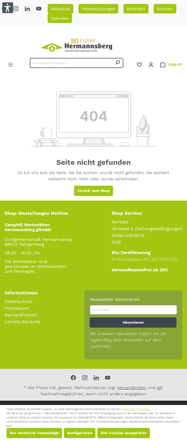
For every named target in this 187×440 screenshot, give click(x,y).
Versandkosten (131, 387)
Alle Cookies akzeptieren (124, 433)
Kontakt (165, 8)
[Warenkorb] (171, 64)
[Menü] (10, 64)
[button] (7, 7)
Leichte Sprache (22, 321)
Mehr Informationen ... (137, 409)
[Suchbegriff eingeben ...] (71, 63)
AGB (116, 242)
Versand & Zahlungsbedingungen (147, 228)
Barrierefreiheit (21, 315)
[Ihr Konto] (151, 64)
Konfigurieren (79, 433)
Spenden (60, 18)
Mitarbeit (136, 8)
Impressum (17, 308)
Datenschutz (18, 301)
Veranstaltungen (98, 8)
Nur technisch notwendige (34, 433)
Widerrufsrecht (128, 235)
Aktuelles (60, 8)
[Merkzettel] (139, 64)
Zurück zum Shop (93, 190)
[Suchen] (117, 63)
